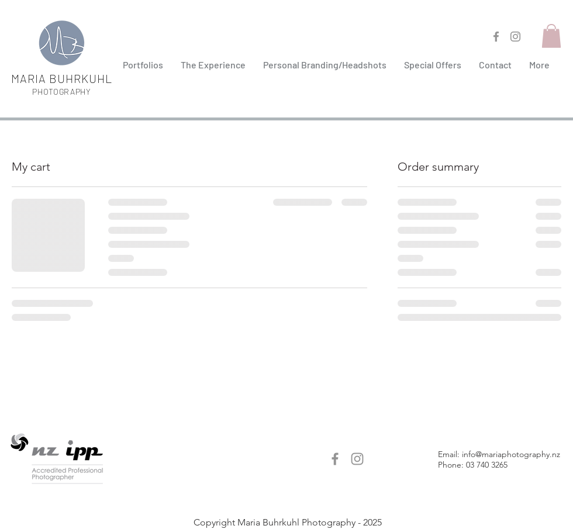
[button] (324, 64)
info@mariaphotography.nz (511, 454)
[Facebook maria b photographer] (496, 36)
